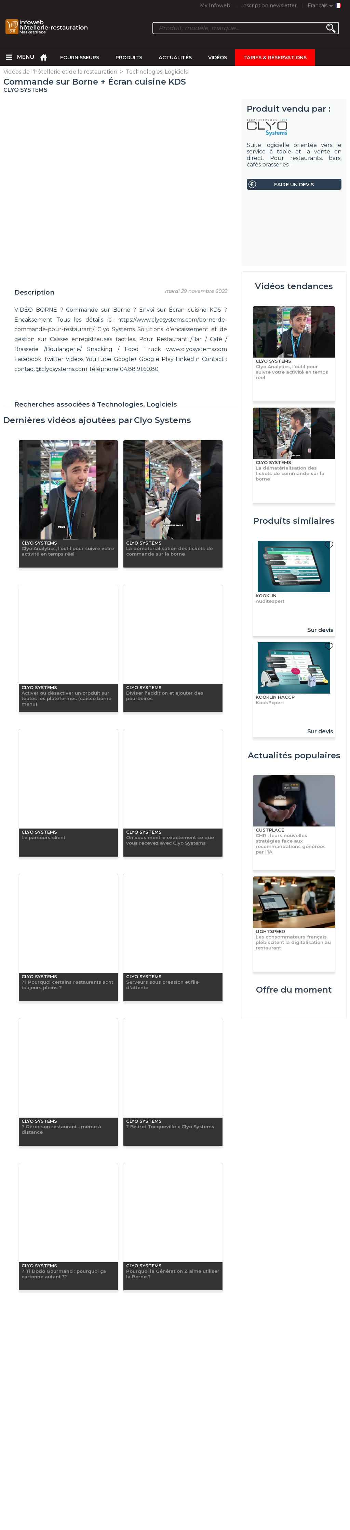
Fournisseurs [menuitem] (79, 57)
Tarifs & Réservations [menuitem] (275, 57)
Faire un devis (294, 185)
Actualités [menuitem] (175, 57)
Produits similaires (294, 521)
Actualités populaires (294, 755)
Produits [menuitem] (129, 57)
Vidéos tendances (294, 286)
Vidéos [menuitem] (217, 57)
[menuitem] (8, 57)
